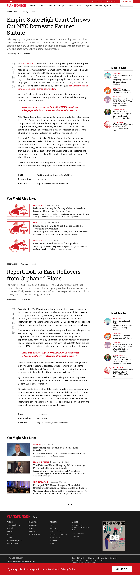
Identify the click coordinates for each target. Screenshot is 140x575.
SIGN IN (123, 1)
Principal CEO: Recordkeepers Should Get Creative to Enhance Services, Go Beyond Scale (60, 486)
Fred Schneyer (24, 54)
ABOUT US (95, 2)
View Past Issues (78, 533)
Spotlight (31, 531)
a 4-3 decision (27, 63)
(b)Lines (31, 528)
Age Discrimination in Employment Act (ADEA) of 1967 (56, 175)
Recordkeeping (42, 414)
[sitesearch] (126, 5)
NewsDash (32, 525)
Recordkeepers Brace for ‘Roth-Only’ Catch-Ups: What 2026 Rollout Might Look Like (123, 102)
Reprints (65, 184)
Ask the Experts (119, 122)
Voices (51, 6)
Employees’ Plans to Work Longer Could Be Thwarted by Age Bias (58, 227)
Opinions (37, 444)
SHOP (102, 2)
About (52, 525)
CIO (8, 561)
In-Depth (42, 6)
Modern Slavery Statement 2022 (84, 563)
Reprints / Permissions (58, 534)
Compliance (12, 12)
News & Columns (13, 525)
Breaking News (34, 534)
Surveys (61, 6)
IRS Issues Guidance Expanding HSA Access (122, 91)
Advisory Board (55, 531)
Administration (40, 482)
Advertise (53, 540)
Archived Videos (12, 543)
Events (78, 6)
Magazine (88, 6)
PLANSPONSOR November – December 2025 (80, 527)
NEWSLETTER (111, 2)
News (32, 6)
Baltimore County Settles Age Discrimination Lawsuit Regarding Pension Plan (59, 210)
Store (52, 543)
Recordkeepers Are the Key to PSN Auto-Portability (56, 449)
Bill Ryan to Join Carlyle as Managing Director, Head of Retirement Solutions (122, 114)
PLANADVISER (16, 561)
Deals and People (119, 109)
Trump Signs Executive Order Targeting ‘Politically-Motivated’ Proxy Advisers (122, 79)
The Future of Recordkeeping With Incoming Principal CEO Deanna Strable (59, 466)
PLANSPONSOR (29, 561)
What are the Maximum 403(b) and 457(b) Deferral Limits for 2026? (123, 127)
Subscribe (75, 536)
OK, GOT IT (121, 569)
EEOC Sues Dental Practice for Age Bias (55, 243)
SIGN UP (129, 1)
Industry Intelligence (103, 6)
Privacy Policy (55, 537)
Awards (70, 6)
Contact (53, 528)
